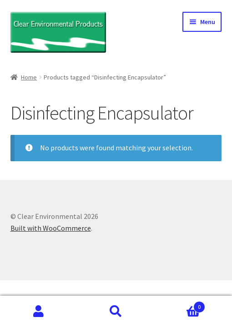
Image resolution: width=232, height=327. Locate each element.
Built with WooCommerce (50, 228)
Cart (180, 305)
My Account (38, 311)
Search (116, 311)
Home (29, 77)
